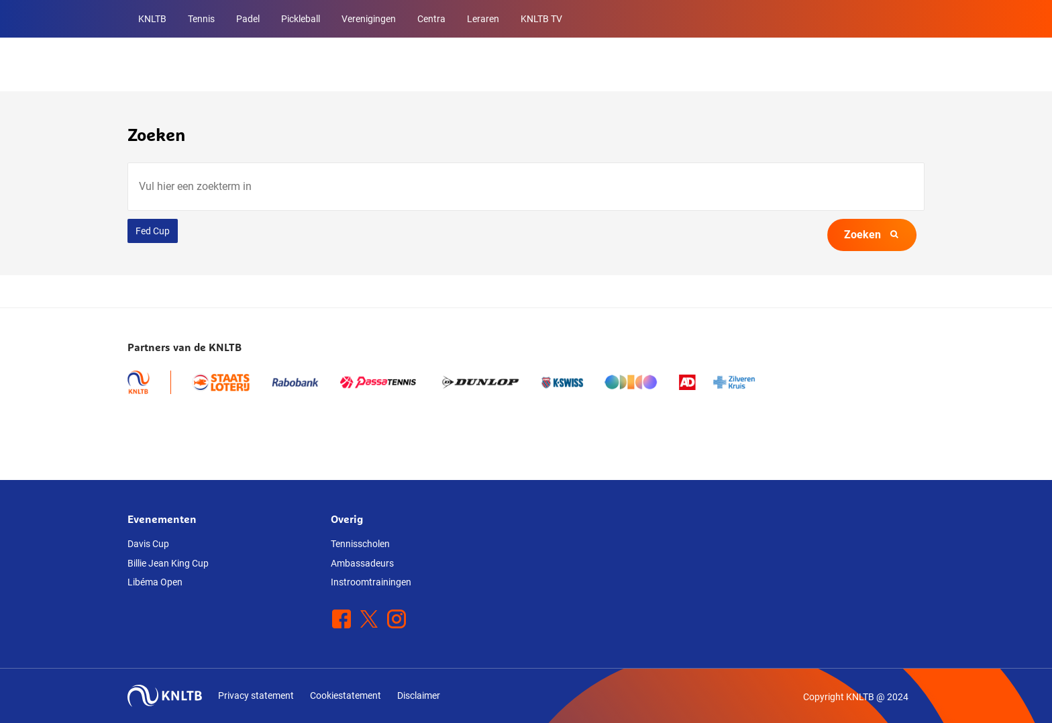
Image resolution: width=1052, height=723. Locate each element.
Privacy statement (256, 695)
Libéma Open (154, 582)
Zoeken (872, 234)
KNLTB (152, 18)
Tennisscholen (360, 543)
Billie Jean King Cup (168, 563)
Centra (431, 18)
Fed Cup (153, 231)
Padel (248, 18)
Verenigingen (368, 18)
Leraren (483, 18)
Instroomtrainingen (371, 582)
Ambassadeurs (362, 563)
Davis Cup (148, 543)
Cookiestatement (345, 695)
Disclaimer (418, 695)
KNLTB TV (541, 18)
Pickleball (300, 18)
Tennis (201, 18)
